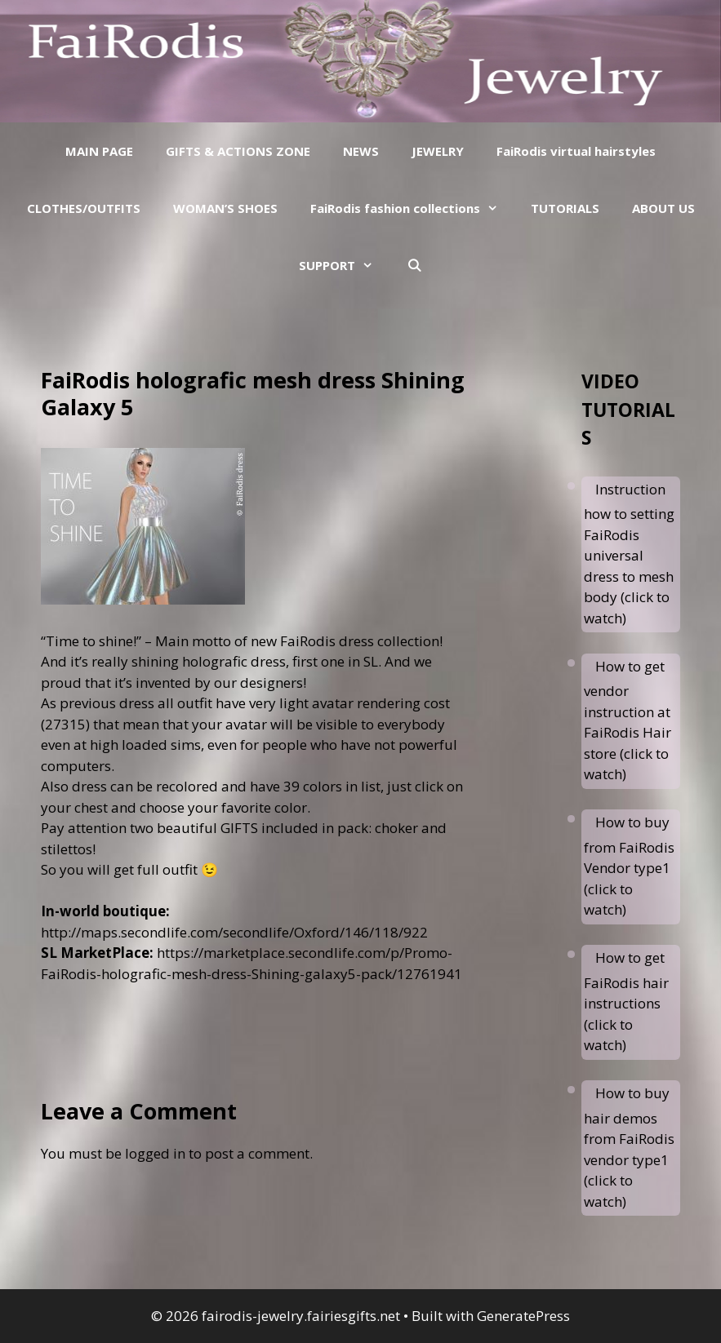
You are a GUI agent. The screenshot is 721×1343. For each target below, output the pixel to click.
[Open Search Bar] (413, 265)
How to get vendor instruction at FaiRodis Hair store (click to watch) (627, 720)
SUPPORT (344, 265)
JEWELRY (438, 151)
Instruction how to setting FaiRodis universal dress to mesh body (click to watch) (629, 553)
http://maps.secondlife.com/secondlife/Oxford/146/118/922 (234, 932)
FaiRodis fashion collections (412, 208)
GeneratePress (523, 1315)
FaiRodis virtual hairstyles (576, 151)
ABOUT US (663, 208)
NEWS (361, 151)
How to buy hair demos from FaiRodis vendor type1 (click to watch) (629, 1147)
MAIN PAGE (99, 151)
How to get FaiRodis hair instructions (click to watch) (626, 1001)
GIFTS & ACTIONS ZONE (238, 151)
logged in (155, 1153)
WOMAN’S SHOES (225, 208)
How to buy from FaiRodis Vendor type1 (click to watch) (629, 866)
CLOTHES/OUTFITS (83, 208)
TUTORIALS (565, 208)
